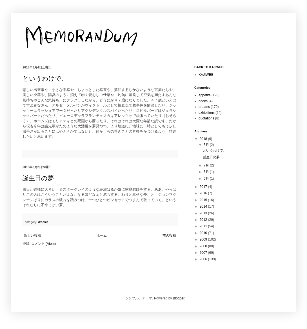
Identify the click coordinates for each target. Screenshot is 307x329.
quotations (206, 118)
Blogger (178, 298)
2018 (204, 139)
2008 (204, 246)
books (203, 101)
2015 (204, 200)
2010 (204, 233)
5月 (207, 179)
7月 (207, 165)
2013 (204, 213)
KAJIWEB (206, 75)
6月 (207, 172)
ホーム (102, 235)
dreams (43, 222)
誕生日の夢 (38, 178)
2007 (204, 253)
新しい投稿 (32, 235)
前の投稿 (169, 235)
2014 (204, 206)
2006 (204, 259)
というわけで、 (45, 78)
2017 (204, 187)
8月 (207, 145)
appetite (205, 95)
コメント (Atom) (43, 244)
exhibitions (207, 113)
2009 (204, 239)
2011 (204, 226)
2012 (204, 220)
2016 (204, 193)
